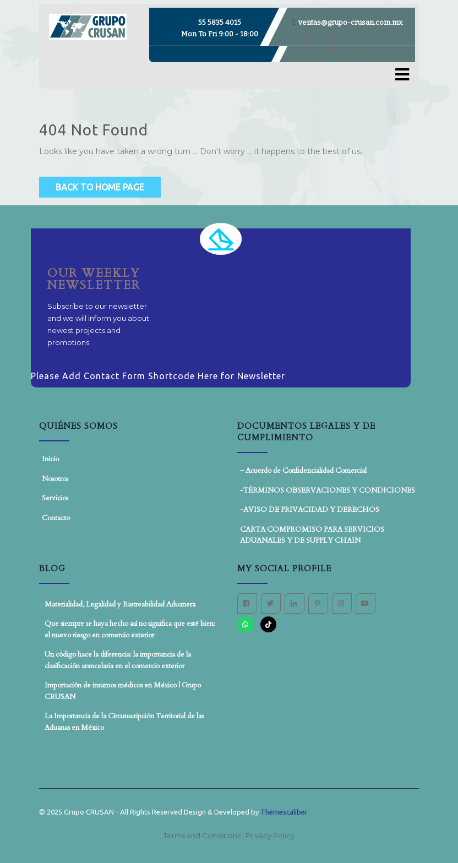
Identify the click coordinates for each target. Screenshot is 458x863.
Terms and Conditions (202, 835)
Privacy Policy (270, 835)
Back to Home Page (100, 187)
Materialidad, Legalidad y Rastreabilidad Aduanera (120, 604)
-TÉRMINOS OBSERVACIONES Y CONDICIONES (327, 490)
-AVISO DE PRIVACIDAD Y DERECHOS (309, 510)
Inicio (50, 459)
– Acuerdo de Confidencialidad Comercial (303, 471)
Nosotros (55, 479)
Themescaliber (283, 812)
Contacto (56, 518)
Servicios (55, 498)
